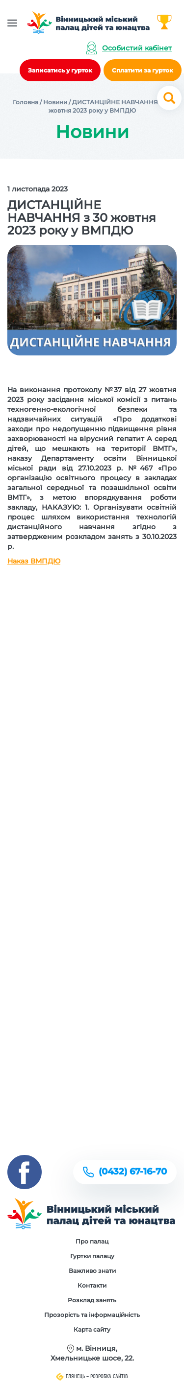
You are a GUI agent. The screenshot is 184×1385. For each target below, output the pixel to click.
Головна (25, 102)
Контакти (92, 1285)
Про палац (92, 1241)
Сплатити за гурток (142, 70)
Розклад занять (92, 1300)
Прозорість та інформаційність (92, 1314)
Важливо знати (92, 1270)
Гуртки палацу (92, 1256)
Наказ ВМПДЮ (33, 561)
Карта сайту (92, 1329)
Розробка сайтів (109, 1376)
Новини (55, 102)
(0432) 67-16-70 (133, 1171)
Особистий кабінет (137, 48)
